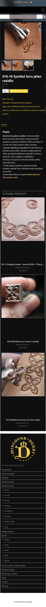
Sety (6, 527)
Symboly (28, 103)
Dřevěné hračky (7, 569)
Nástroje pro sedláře (19, 110)
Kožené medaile (7, 482)
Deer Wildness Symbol (16, 106)
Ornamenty (9, 511)
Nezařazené (6, 469)
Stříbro (7, 540)
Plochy (7, 500)
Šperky (4, 535)
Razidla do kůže (18, 103)
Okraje (7, 495)
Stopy (7, 490)
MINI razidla (9, 521)
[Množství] (5, 91)
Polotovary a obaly (9, 574)
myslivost (6, 110)
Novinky (4, 586)
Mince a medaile (7, 474)
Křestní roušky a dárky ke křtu (13, 565)
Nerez (7, 550)
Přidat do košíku (19, 91)
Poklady (4, 478)
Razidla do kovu (7, 531)
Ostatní (4, 582)
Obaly (3, 578)
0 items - (21, 2)
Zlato (6, 545)
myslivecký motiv (33, 106)
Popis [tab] (4, 125)
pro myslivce (33, 110)
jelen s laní (12, 177)
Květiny (7, 506)
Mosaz (7, 561)
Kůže (6, 555)
